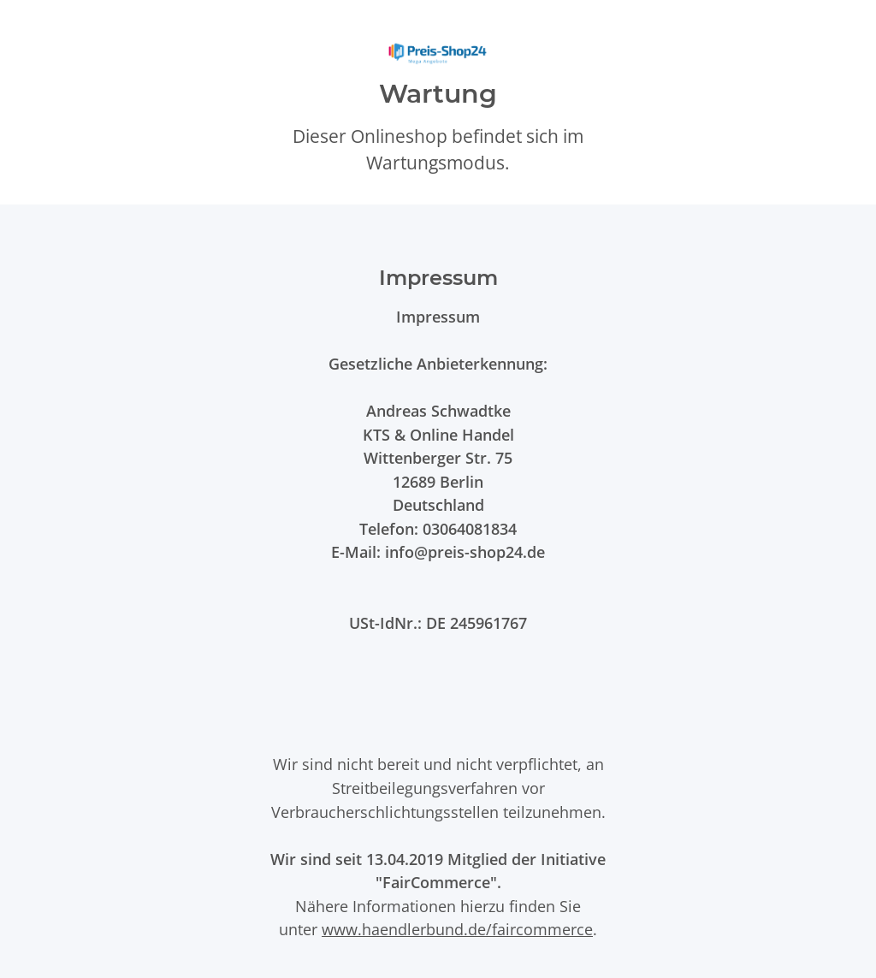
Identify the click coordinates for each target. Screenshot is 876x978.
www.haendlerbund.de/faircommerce (457, 928)
